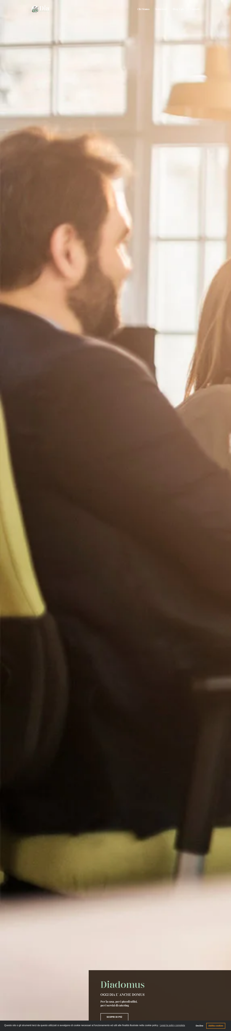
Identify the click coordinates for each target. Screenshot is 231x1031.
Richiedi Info (137, 984)
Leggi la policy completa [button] (172, 1025)
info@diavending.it (45, 1004)
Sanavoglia (84, 1000)
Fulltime (82, 1006)
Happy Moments (86, 997)
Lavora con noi (137, 1004)
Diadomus (83, 1003)
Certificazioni (84, 988)
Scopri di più (143, 103)
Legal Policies (85, 991)
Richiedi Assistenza (137, 994)
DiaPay (82, 1009)
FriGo (81, 1012)
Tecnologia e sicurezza (89, 985)
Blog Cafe (178, 5)
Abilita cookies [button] (217, 1026)
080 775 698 (40, 998)
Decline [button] (201, 1026)
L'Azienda (83, 982)
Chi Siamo (143, 5)
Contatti (194, 5)
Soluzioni (161, 5)
